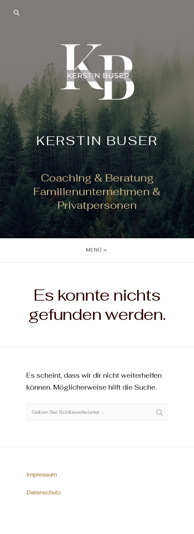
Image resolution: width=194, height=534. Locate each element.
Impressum (41, 474)
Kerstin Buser (97, 141)
